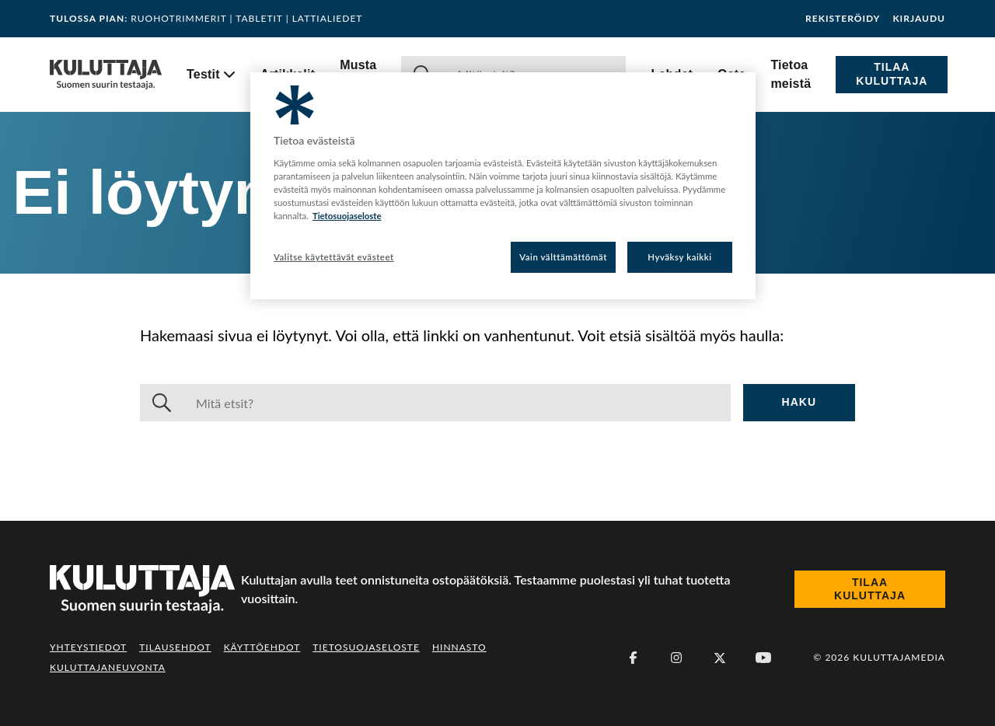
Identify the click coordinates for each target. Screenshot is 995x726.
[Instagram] (676, 657)
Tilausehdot (175, 647)
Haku (799, 402)
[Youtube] (763, 657)
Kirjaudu (918, 18)
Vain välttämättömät (563, 257)
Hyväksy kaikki (680, 257)
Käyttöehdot (262, 647)
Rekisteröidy (842, 18)
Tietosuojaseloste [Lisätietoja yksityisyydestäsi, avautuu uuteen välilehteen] (347, 216)
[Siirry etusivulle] (106, 74)
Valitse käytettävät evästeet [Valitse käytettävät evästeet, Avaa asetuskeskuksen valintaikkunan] (334, 257)
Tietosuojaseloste (366, 647)
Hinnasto (459, 647)
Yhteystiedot (88, 647)
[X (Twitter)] (719, 657)
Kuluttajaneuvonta (108, 667)
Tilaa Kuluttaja (891, 74)
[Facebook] (632, 657)
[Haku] (457, 402)
